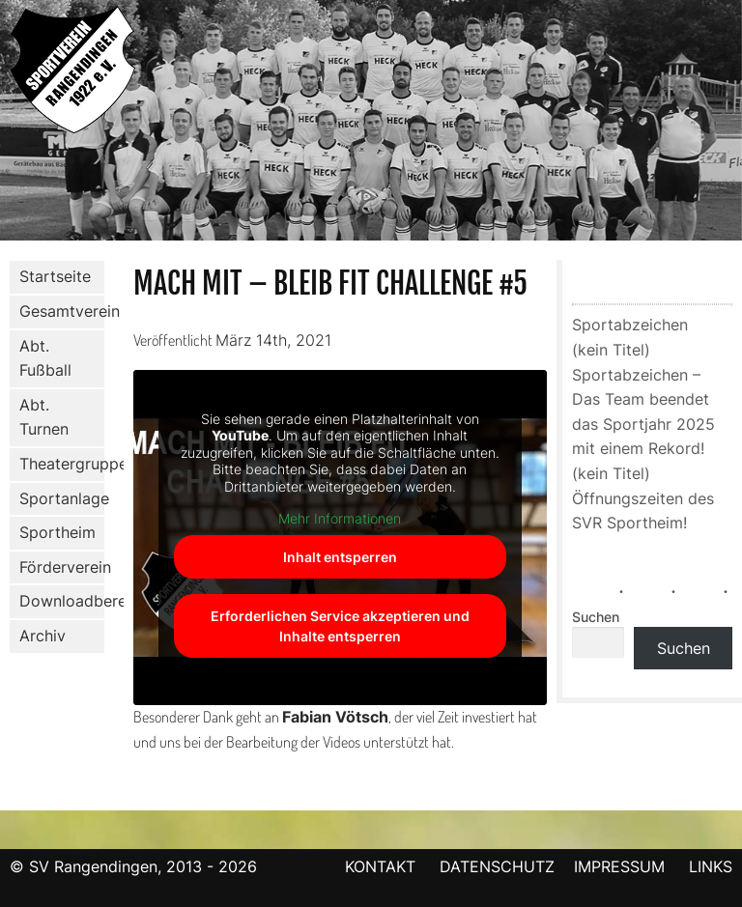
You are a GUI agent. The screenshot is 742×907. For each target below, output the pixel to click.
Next (727, 123)
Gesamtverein (58, 312)
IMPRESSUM (622, 866)
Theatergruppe (61, 463)
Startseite (55, 276)
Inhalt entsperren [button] (340, 557)
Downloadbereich (61, 600)
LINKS (710, 866)
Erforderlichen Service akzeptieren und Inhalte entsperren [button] (340, 626)
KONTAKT (380, 866)
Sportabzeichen (630, 324)
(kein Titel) (611, 349)
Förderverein (58, 568)
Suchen (595, 617)
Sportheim (57, 532)
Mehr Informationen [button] (339, 518)
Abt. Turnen (40, 417)
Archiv (42, 635)
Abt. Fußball (41, 358)
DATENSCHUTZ (497, 866)
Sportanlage (58, 498)
